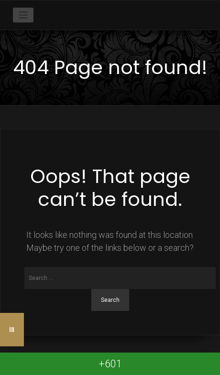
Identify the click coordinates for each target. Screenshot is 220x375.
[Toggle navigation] (23, 15)
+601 (110, 364)
